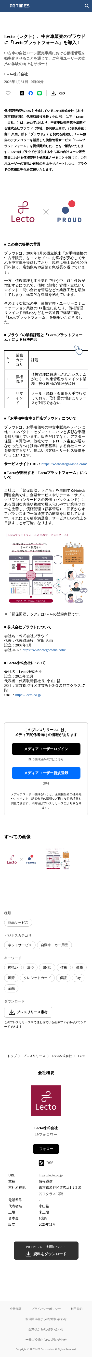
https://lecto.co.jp (28, 695)
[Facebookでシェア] (31, 93)
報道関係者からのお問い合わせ (46, 1319)
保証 (63, 978)
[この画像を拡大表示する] (21, 859)
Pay (78, 978)
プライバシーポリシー (46, 1309)
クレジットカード (37, 978)
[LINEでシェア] (39, 93)
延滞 (11, 978)
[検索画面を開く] (87, 6)
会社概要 (16, 1309)
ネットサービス (20, 945)
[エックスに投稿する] (22, 93)
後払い (13, 967)
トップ (12, 1056)
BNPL (47, 967)
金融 (11, 988)
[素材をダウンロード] (53, 93)
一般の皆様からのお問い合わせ (46, 1339)
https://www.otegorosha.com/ (64, 464)
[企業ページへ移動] (46, 1102)
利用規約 (76, 1309)
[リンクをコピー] (62, 93)
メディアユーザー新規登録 (46, 773)
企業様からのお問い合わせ (46, 1329)
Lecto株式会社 (62, 1056)
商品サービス (18, 922)
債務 (79, 967)
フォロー (46, 1149)
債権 (63, 967)
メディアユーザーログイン (46, 749)
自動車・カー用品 (54, 945)
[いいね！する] (8, 93)
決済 (30, 967)
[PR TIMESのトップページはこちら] (19, 6)
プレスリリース (34, 1056)
